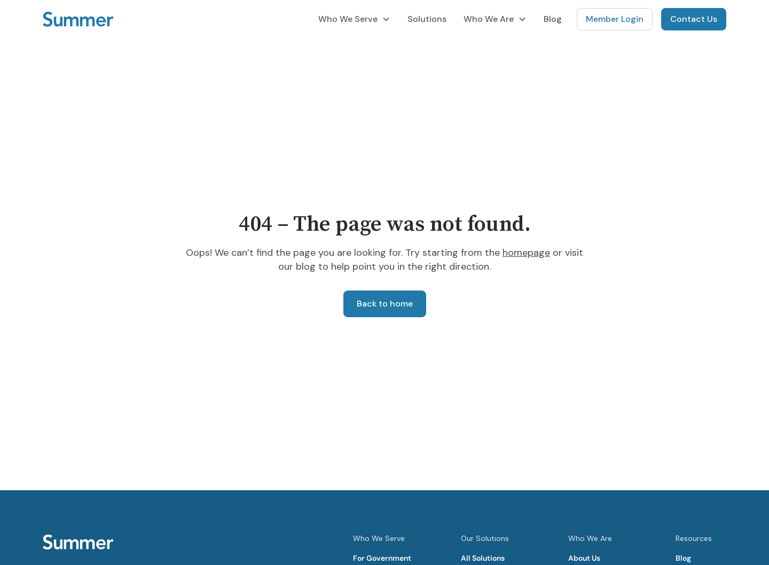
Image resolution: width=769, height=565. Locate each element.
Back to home (385, 303)
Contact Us (693, 19)
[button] (354, 19)
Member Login (615, 19)
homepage (526, 252)
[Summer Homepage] (78, 19)
